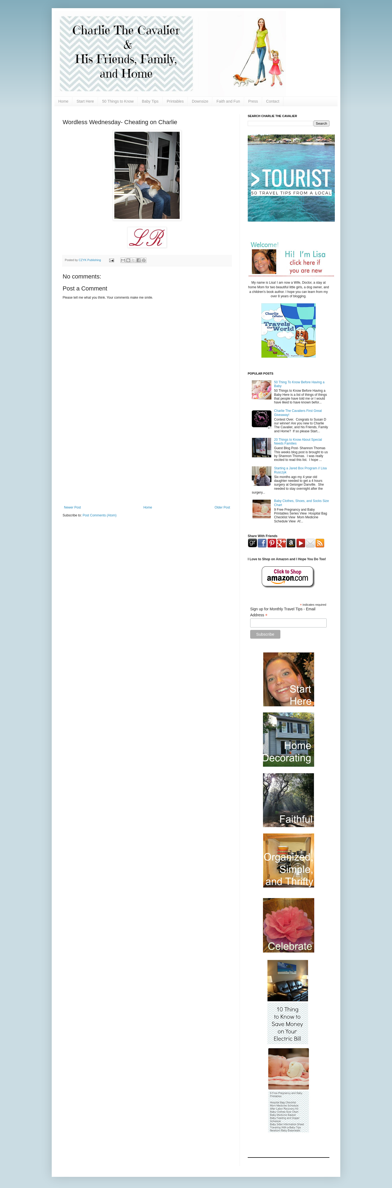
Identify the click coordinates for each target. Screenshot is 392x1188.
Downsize (200, 101)
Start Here (85, 101)
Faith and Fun (228, 101)
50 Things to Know (118, 101)
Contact (272, 101)
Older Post (222, 507)
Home (63, 101)
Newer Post (72, 507)
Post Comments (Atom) (99, 515)
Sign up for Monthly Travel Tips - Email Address (283, 612)
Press (253, 101)
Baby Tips (150, 101)
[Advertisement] (147, 460)
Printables (175, 101)
